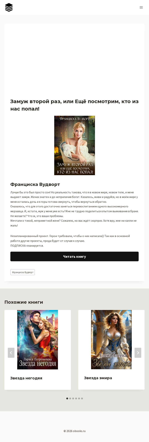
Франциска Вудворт (22, 272)
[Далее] (138, 353)
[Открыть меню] (141, 7)
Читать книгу (74, 256)
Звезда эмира (98, 378)
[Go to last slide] (11, 353)
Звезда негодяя (26, 378)
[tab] (67, 398)
